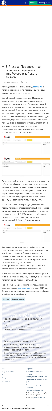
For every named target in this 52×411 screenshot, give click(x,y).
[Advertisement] (26, 11)
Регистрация (44, 2)
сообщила (37, 86)
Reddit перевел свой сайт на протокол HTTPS (23, 320)
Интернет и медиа (8, 378)
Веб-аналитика (7, 375)
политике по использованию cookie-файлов (18, 408)
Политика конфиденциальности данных (36, 375)
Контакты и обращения (34, 390)
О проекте (29, 369)
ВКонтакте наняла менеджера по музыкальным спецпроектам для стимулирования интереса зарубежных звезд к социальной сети (23, 345)
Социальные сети (18, 299)
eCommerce (6, 381)
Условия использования (34, 371)
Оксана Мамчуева (11, 82)
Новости (6, 299)
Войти (32, 2)
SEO (3, 369)
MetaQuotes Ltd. (39, 398)
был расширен (24, 288)
